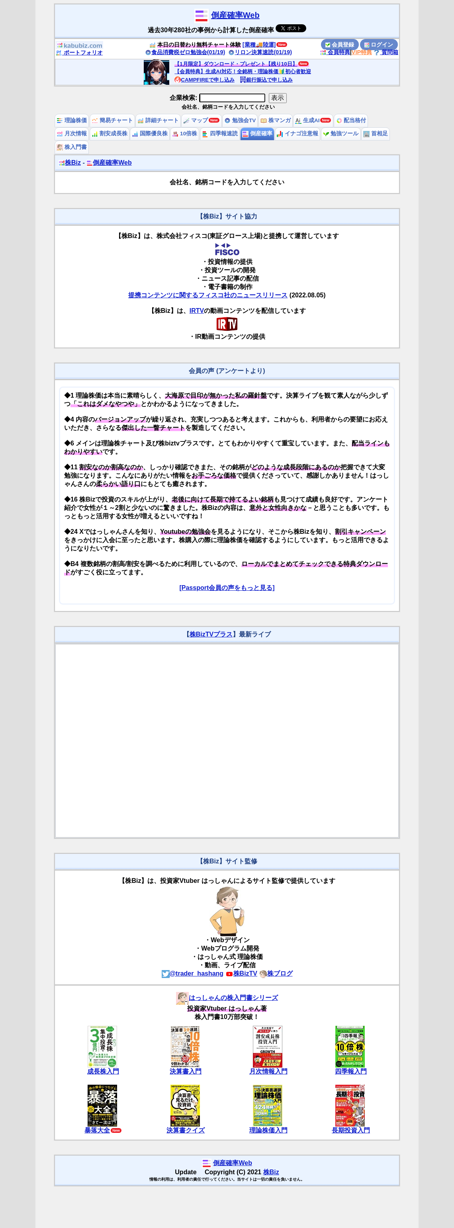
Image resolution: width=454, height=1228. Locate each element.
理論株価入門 (268, 1130)
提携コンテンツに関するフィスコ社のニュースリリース (208, 295)
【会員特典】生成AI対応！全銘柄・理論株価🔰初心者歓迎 (242, 71)
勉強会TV (240, 120)
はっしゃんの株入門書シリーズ (227, 997)
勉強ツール (341, 134)
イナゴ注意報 (297, 134)
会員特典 (335, 52)
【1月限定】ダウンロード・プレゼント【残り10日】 (235, 64)
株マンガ (275, 120)
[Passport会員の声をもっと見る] (226, 587)
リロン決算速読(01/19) (260, 52)
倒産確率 (257, 134)
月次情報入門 (268, 1071)
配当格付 (351, 120)
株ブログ (276, 973)
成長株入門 (103, 1071)
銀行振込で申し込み (266, 80)
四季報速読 (220, 134)
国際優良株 (150, 134)
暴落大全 (97, 1130)
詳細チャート (158, 120)
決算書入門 (186, 1071)
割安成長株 (109, 134)
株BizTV (241, 973)
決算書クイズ (185, 1130)
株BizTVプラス (211, 634)
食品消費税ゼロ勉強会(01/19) (185, 52)
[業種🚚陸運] (259, 44)
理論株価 (72, 120)
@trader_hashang (193, 973)
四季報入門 (351, 1071)
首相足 (375, 134)
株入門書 (72, 147)
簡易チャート (112, 120)
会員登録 (339, 44)
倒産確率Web (235, 15)
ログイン (378, 44)
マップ (195, 120)
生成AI (307, 120)
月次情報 (72, 134)
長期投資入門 (351, 1130)
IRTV (197, 310)
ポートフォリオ (79, 52)
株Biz (70, 162)
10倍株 (184, 134)
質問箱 (386, 52)
